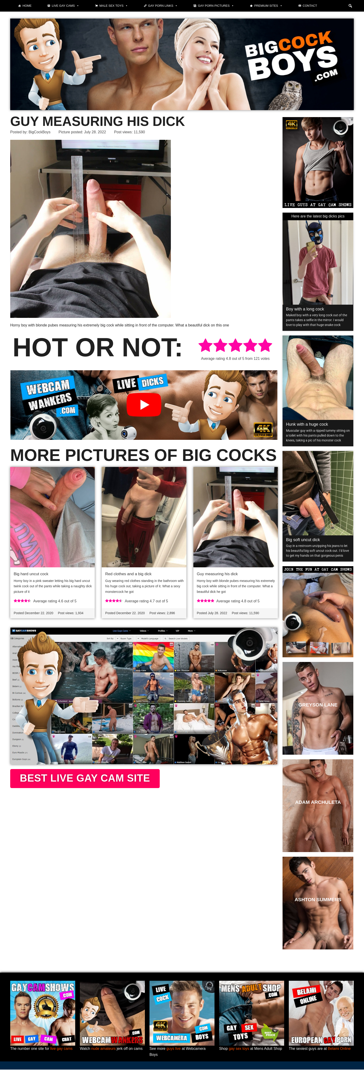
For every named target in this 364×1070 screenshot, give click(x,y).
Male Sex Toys (113, 6)
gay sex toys (239, 1049)
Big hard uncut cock (31, 574)
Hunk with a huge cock (307, 424)
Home (27, 5)
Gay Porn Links (163, 6)
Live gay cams (65, 6)
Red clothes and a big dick (128, 574)
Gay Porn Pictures (216, 6)
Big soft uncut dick (303, 539)
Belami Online (339, 1049)
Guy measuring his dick (217, 574)
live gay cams (62, 1049)
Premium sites (268, 6)
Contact (310, 5)
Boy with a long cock (305, 309)
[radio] (205, 346)
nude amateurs (103, 1049)
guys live (174, 1049)
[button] (350, 5)
